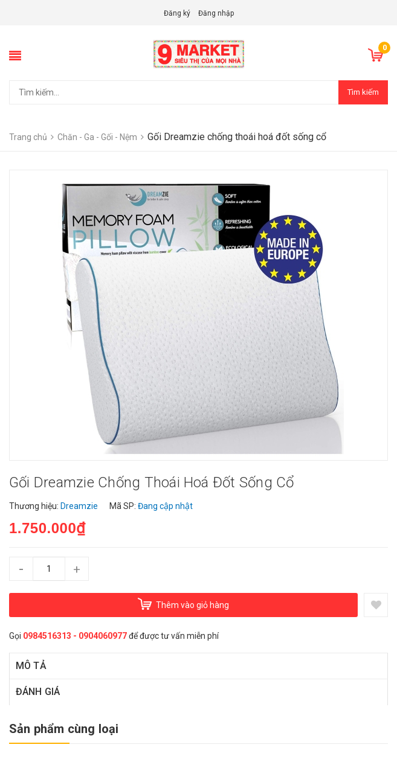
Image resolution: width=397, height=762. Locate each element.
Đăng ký (177, 13)
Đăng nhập (216, 13)
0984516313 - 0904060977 (75, 636)
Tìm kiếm (363, 92)
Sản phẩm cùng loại (64, 729)
